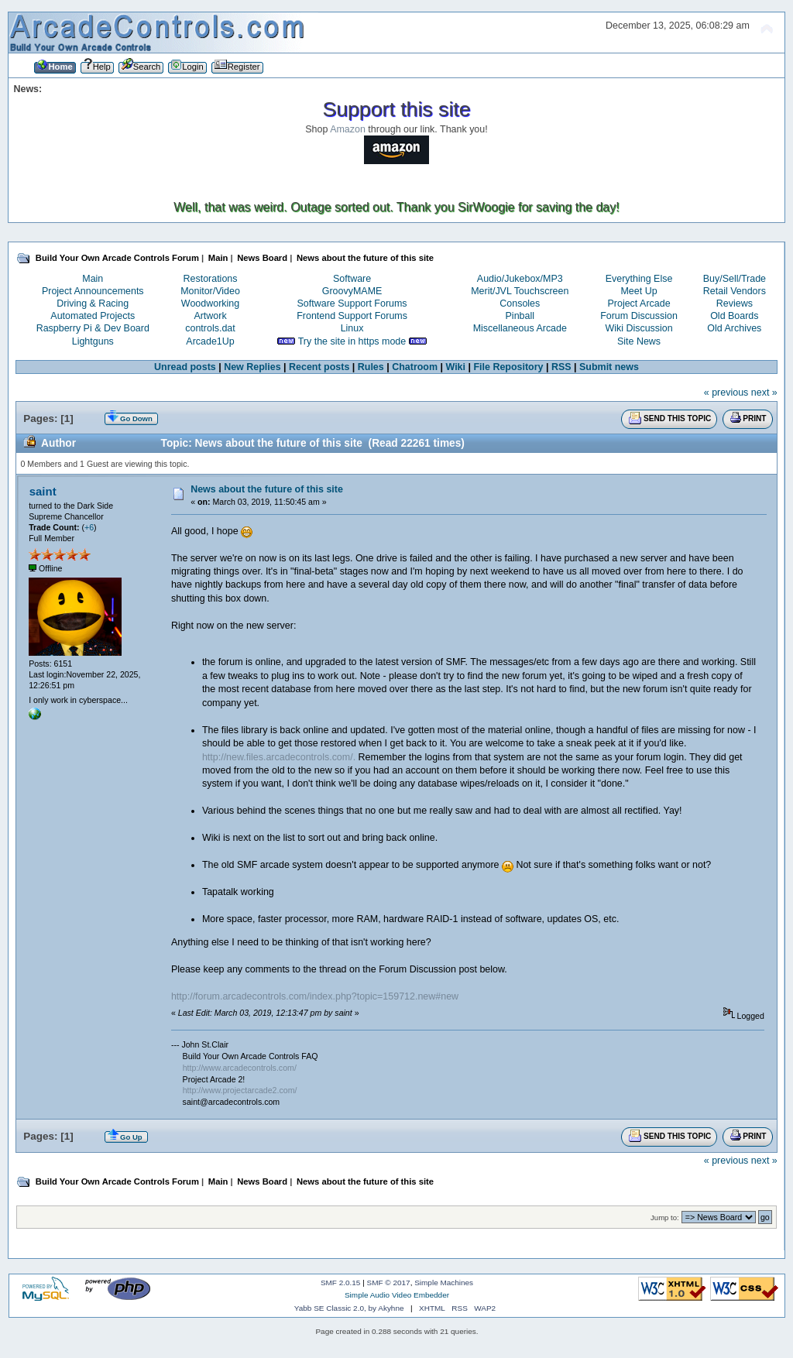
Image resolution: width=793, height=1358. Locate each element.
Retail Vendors (734, 291)
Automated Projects (92, 315)
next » (764, 392)
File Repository (508, 367)
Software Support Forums (352, 303)
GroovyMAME (352, 291)
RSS (561, 367)
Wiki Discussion (638, 328)
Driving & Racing (93, 303)
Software (352, 278)
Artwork (210, 315)
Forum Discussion (639, 315)
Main (92, 278)
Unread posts (185, 367)
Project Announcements (93, 291)
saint (43, 491)
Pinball (520, 315)
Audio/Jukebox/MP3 (520, 278)
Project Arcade (638, 303)
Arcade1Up (210, 341)
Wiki (455, 367)
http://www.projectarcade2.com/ (240, 1090)
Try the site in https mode (352, 341)
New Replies (252, 367)
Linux (352, 328)
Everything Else (639, 278)
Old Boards (734, 315)
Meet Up (638, 291)
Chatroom (415, 367)
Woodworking (210, 303)
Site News (639, 341)
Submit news (609, 367)
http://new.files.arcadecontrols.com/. (278, 757)
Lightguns (93, 341)
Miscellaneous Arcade (520, 328)
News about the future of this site (267, 489)
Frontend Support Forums (352, 315)
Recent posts (319, 367)
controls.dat (210, 328)
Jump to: (665, 1217)
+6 (89, 527)
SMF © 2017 (388, 1282)
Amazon (348, 129)
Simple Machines (443, 1282)
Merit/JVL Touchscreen (519, 291)
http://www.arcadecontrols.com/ (240, 1067)
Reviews (734, 303)
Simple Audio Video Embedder (397, 1295)
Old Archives (734, 328)
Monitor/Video (210, 291)
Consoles (519, 303)
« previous (726, 392)
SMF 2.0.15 (341, 1282)
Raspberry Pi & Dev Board (92, 328)
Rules (371, 367)
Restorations (211, 278)
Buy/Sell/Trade (734, 278)
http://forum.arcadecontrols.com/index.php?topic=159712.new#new (314, 996)
